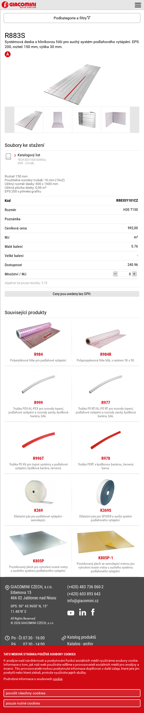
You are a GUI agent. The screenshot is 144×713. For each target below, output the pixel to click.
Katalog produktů (81, 637)
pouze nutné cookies (23, 703)
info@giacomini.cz (83, 600)
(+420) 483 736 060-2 (85, 586)
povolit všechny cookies (25, 693)
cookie (57, 679)
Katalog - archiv (80, 643)
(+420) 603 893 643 (83, 593)
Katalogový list (78, 159)
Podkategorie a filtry (72, 18)
